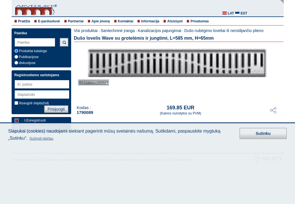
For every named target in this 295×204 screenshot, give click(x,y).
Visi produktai (86, 30)
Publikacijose (29, 57)
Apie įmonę (101, 21)
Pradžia (24, 21)
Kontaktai (125, 21)
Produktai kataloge (33, 51)
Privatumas (199, 21)
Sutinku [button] (263, 133)
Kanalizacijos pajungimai (159, 30)
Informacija (150, 21)
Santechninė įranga (118, 30)
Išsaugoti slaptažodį (34, 103)
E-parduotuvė (49, 21)
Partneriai (76, 21)
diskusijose (27, 63)
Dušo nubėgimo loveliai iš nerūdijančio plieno (223, 30)
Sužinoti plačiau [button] (41, 139)
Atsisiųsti (174, 21)
